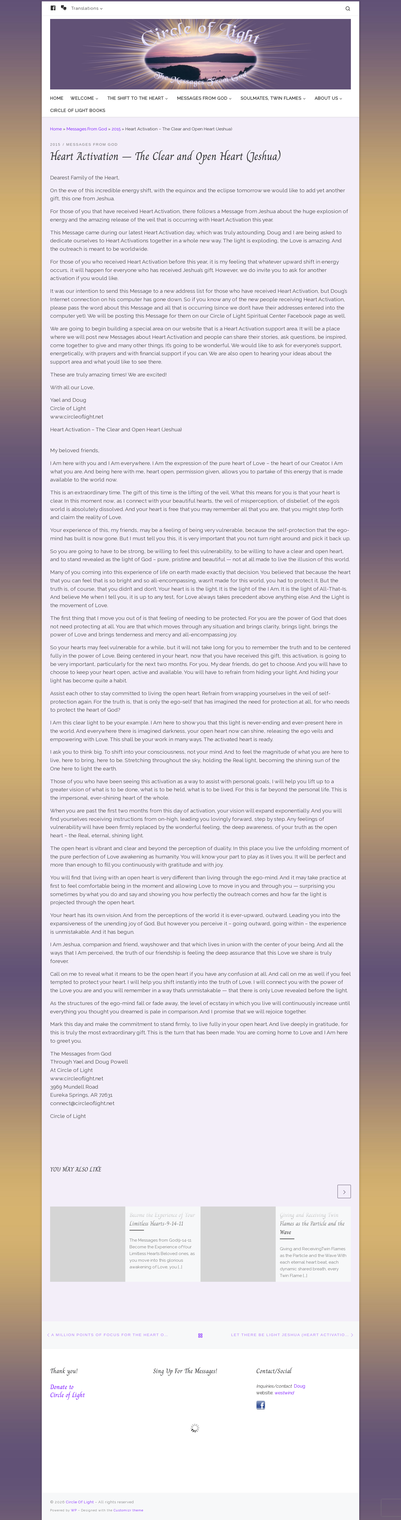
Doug (299, 1386)
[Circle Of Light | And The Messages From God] (200, 53)
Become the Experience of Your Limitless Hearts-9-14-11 (162, 1219)
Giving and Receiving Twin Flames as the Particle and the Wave (312, 1223)
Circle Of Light (80, 1502)
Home (56, 129)
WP (74, 1510)
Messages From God (87, 129)
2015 (116, 129)
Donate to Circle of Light (67, 1391)
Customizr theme (128, 1510)
